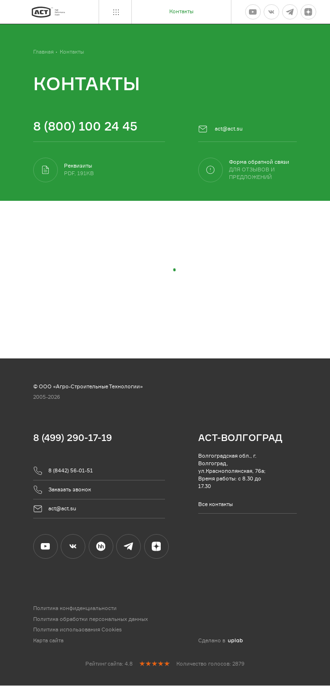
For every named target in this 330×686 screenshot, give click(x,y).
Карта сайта (48, 641)
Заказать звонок (62, 490)
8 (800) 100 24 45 (85, 125)
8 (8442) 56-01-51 (63, 471)
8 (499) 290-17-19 (72, 437)
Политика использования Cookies (77, 630)
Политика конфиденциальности (75, 609)
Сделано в (220, 641)
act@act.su (220, 129)
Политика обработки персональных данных (90, 619)
